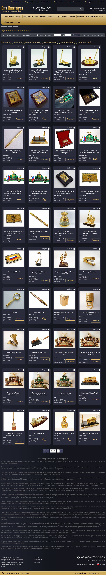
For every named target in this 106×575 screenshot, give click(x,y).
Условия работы (43, 2)
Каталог (15, 26)
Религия (80, 16)
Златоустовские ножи (94, 16)
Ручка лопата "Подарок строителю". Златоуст (14, 434)
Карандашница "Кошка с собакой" (39, 273)
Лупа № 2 (13, 312)
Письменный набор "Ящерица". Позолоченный (64, 71)
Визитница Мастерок (39, 352)
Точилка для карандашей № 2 (64, 312)
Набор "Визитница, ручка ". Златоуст (64, 152)
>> (61, 451)
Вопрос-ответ (58, 2)
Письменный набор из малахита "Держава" (39, 192)
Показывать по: (87, 35)
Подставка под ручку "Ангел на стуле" (64, 273)
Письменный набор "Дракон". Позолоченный (39, 71)
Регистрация (89, 2)
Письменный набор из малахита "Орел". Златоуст (13, 192)
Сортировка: (7, 35)
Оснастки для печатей (32, 42)
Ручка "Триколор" (39, 312)
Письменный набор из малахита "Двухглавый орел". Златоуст (90, 152)
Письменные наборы (50, 42)
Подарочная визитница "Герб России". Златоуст (14, 232)
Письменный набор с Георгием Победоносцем (39, 394)
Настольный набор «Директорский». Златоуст (64, 111)
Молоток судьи (39, 433)
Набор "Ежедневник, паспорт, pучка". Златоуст (90, 111)
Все (102, 35)
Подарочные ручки (83, 42)
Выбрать (20, 47)
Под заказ (19, 78)
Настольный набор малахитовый (64, 394)
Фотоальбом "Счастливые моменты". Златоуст (39, 111)
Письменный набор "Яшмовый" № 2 (13, 394)
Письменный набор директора (89, 71)
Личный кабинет (74, 2)
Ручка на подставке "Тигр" (90, 433)
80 (98, 35)
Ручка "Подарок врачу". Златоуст (14, 152)
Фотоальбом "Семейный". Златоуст (14, 111)
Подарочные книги (30, 16)
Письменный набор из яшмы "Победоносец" (90, 353)
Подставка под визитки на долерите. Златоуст (39, 152)
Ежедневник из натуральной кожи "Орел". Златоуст (64, 192)
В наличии (41, 35)
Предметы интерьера (12, 16)
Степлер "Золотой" (89, 272)
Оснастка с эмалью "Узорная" (64, 433)
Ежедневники (17, 42)
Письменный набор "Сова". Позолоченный (13, 71)
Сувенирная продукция (66, 16)
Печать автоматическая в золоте (89, 313)
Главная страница (6, 26)
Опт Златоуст (12, 9)
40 (95, 35)
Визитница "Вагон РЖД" (90, 393)
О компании (15, 2)
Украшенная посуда (12, 22)
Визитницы (6, 42)
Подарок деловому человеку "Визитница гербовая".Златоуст (90, 192)
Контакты (102, 2)
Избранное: (94, 573)
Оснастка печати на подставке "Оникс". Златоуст (64, 232)
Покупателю (29, 2)
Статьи (36, 557)
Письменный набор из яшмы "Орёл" (64, 353)
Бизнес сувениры (47, 16)
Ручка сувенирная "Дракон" (39, 231)
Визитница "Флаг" (14, 272)
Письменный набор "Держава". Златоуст (90, 232)
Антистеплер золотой (13, 352)
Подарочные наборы (67, 42)
